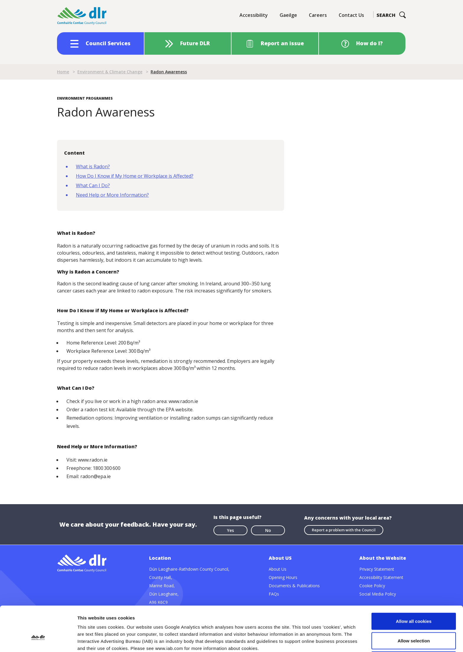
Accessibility (253, 15)
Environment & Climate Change (109, 72)
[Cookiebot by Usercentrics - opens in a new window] (38, 640)
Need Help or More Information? (112, 195)
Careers (318, 15)
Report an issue (282, 43)
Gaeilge (288, 15)
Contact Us (351, 15)
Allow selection (413, 598)
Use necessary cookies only (413, 617)
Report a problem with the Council (344, 530)
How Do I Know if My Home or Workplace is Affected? (134, 176)
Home (63, 72)
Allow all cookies (414, 579)
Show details (310, 640)
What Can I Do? (93, 185)
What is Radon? (93, 166)
